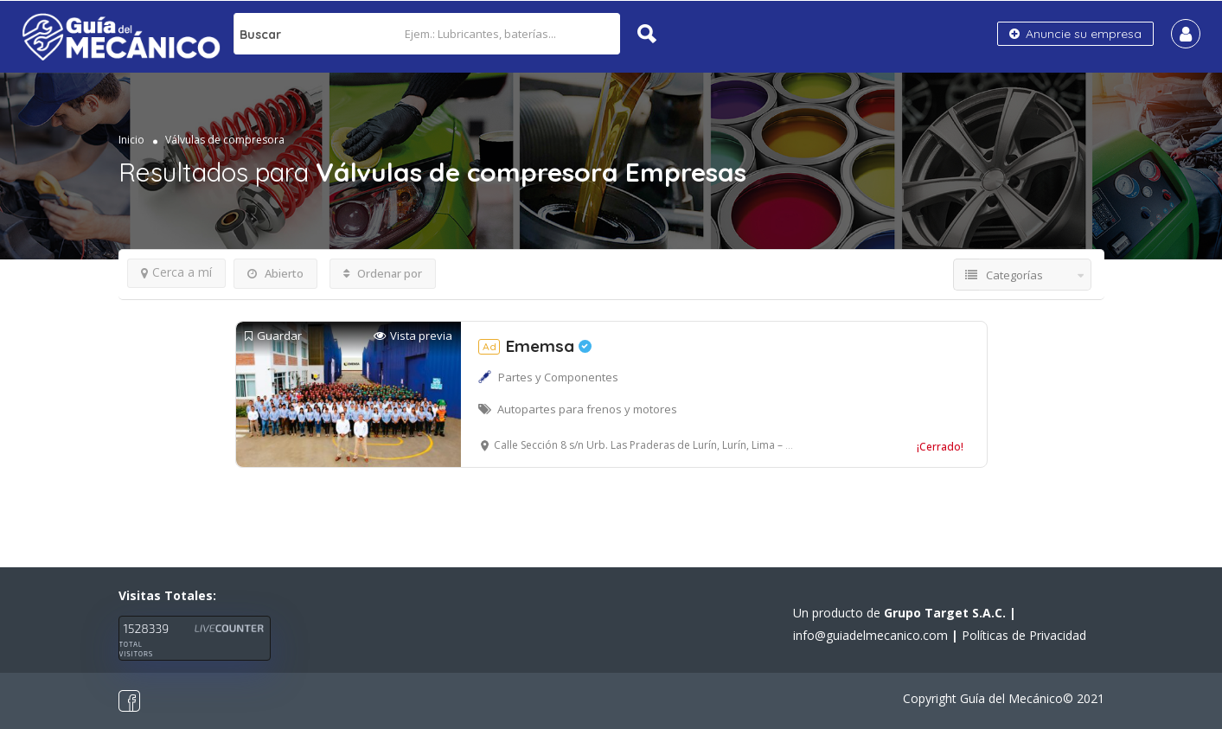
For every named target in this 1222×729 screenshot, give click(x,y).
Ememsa (535, 346)
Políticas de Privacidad (1024, 635)
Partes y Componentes (558, 377)
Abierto (275, 273)
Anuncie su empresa (1075, 34)
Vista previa (413, 336)
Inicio (131, 139)
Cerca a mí (176, 272)
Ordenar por (382, 273)
